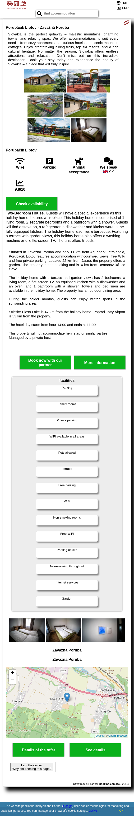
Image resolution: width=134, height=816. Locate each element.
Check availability (32, 204)
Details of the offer (38, 750)
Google (67, 806)
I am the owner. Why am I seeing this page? (31, 767)
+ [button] (12, 673)
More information (99, 363)
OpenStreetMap (117, 735)
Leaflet (100, 735)
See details (96, 750)
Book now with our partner (45, 362)
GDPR (93, 810)
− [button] (12, 680)
